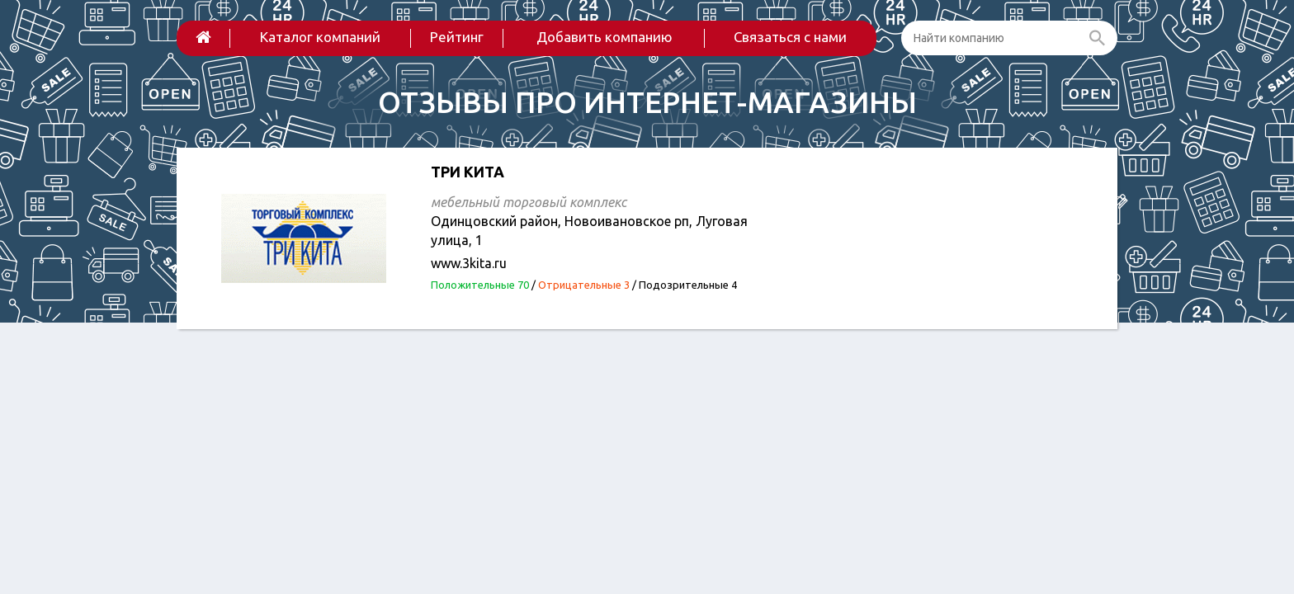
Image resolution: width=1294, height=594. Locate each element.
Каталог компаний (320, 37)
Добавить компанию (604, 37)
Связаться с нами (790, 37)
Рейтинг (457, 37)
